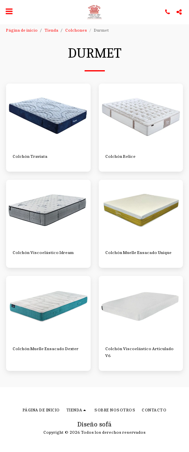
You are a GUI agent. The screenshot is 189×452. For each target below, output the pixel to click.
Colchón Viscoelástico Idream (43, 252)
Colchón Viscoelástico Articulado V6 (139, 352)
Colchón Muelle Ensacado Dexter (46, 348)
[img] (48, 115)
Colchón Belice (120, 156)
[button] (9, 11)
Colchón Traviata (30, 156)
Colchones (76, 30)
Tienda (51, 30)
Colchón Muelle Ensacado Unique (138, 252)
